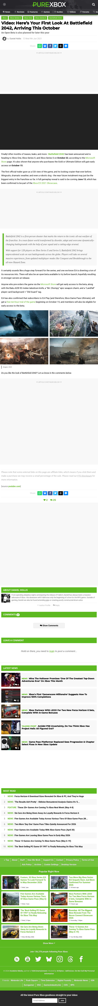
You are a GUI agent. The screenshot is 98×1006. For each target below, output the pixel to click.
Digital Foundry (64, 980)
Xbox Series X (15, 18)
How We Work (34, 860)
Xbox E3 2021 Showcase (45, 183)
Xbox (5, 18)
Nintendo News (81, 980)
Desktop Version (68, 864)
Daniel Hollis (15, 38)
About (14, 860)
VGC (39, 985)
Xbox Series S (40, 18)
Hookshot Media (16, 971)
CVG (66, 985)
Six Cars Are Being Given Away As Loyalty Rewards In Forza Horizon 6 (43, 813)
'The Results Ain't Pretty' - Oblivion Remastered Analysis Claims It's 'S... (44, 802)
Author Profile (43, 605)
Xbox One (28, 18)
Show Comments (49, 625)
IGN (92, 980)
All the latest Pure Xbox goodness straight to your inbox (49, 995)
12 (16, 700)
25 (54, 500)
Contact (59, 860)
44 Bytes (60, 971)
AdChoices (69, 971)
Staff (22, 860)
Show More (49, 943)
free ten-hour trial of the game (21, 302)
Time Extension (48, 980)
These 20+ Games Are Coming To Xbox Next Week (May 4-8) (41, 807)
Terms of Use (88, 860)
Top (6, 860)
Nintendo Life (17, 980)
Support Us (48, 860)
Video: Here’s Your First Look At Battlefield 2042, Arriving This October (46, 26)
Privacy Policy (72, 860)
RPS (72, 985)
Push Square (32, 980)
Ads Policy (27, 864)
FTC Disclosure (84, 476)
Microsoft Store (48, 284)
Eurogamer (29, 985)
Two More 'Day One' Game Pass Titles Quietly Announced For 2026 (42, 824)
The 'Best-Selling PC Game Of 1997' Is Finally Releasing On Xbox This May (45, 846)
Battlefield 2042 (55, 18)
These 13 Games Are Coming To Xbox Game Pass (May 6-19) (39, 841)
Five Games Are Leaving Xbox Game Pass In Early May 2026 (39, 835)
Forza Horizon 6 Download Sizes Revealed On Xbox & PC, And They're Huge (46, 796)
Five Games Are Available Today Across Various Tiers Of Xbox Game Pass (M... (48, 818)
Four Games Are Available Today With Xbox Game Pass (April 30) (41, 830)
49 (16, 732)
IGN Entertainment (39, 971)
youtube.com (14, 486)
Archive (37, 864)
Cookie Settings (51, 864)
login (51, 651)
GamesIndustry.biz (52, 985)
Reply (56, 605)
